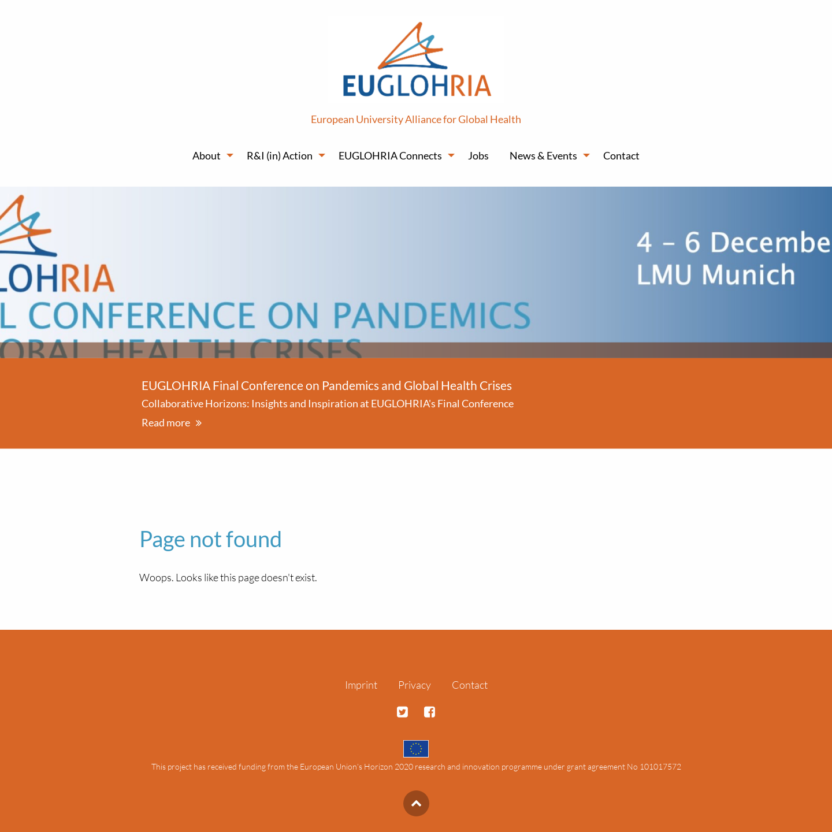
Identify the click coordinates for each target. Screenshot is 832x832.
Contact (470, 684)
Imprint (361, 684)
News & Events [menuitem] (543, 155)
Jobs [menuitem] (478, 155)
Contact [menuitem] (621, 155)
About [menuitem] (206, 155)
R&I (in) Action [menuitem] (280, 155)
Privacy (414, 684)
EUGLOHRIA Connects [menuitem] (390, 155)
